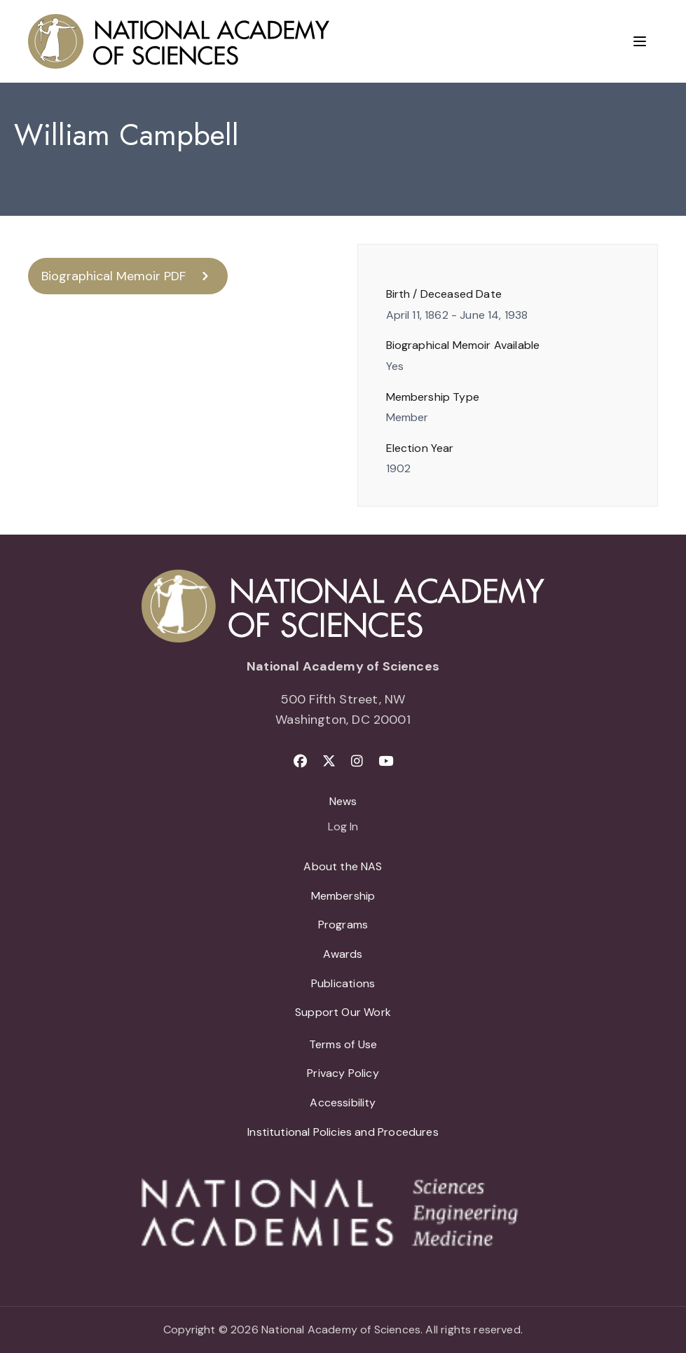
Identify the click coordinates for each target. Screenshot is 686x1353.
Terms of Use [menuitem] (343, 1044)
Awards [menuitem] (342, 954)
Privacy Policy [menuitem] (343, 1073)
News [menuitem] (343, 801)
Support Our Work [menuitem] (343, 1012)
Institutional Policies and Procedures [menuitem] (343, 1132)
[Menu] (640, 41)
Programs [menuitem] (343, 924)
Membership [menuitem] (343, 895)
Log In (343, 827)
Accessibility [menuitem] (343, 1102)
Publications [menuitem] (343, 983)
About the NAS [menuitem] (342, 866)
